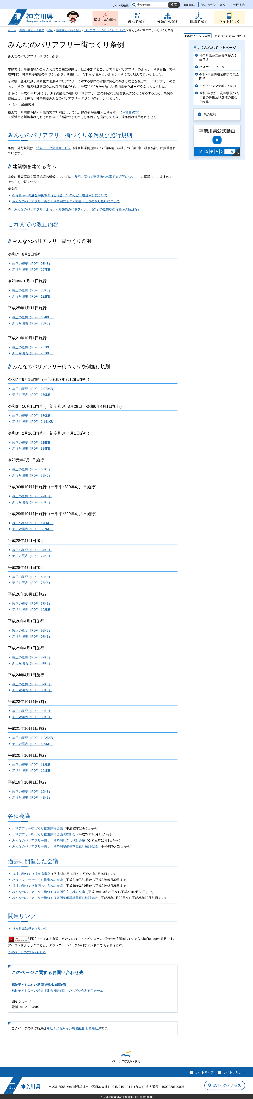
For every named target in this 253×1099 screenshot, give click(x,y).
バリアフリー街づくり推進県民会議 (37, 828)
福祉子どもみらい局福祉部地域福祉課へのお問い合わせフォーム (57, 990)
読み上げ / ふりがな (213, 4)
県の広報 (210, 114)
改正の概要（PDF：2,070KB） (34, 389)
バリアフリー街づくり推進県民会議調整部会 (44, 834)
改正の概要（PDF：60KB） (32, 469)
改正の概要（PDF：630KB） (32, 415)
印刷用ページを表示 (197, 35)
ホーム (12, 30)
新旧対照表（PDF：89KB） (32, 475)
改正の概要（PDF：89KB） (32, 684)
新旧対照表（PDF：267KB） (32, 269)
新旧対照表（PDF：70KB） (32, 502)
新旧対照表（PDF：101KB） (32, 770)
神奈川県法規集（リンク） (31, 928)
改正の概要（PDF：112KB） (32, 764)
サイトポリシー (234, 1072)
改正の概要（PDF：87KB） (32, 657)
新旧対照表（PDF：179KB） (32, 394)
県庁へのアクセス (227, 1085)
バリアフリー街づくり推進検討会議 (37, 879)
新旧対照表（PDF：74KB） (32, 556)
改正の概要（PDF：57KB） (32, 550)
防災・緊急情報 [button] (105, 19)
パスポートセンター (213, 67)
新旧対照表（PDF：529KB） (32, 448)
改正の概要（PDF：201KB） (32, 347)
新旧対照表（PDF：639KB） (32, 744)
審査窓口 (131, 112)
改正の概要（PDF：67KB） (32, 603)
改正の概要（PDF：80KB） (32, 290)
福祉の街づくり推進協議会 (31, 874)
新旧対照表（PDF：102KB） (32, 609)
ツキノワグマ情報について (218, 86)
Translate (189, 4)
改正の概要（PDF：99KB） (32, 496)
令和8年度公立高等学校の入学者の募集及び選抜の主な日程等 (219, 97)
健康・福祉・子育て (31, 30)
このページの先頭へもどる (27, 952)
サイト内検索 (120, 5)
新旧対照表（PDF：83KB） (32, 690)
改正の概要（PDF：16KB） (32, 791)
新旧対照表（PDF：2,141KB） (34, 421)
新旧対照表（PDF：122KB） (32, 296)
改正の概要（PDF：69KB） (32, 577)
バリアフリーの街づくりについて (105, 30)
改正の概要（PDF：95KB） (32, 263)
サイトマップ (204, 1072)
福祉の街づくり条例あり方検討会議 (37, 885)
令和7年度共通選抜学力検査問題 (219, 76)
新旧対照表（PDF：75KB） (32, 323)
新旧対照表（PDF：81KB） (32, 663)
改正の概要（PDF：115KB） (32, 442)
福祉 (50, 30)
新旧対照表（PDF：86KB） (32, 717)
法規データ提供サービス (53, 148)
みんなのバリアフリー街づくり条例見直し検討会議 (48, 840)
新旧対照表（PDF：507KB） (32, 529)
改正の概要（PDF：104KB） (32, 317)
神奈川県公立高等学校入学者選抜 (218, 57)
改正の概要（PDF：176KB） (32, 523)
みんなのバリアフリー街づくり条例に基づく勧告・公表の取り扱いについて (66, 201)
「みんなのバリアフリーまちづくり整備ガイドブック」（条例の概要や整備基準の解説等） (76, 209)
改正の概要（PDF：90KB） (32, 711)
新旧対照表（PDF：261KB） (32, 353)
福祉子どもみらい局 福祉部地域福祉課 (39, 984)
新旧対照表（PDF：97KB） (32, 636)
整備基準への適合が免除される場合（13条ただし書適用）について (60, 195)
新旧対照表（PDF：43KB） (32, 797)
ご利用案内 (238, 4)
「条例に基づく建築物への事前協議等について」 (106, 176)
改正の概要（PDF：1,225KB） (34, 738)
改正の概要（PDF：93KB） (32, 630)
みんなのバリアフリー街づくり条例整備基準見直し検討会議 (55, 846)
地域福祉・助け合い (68, 30)
